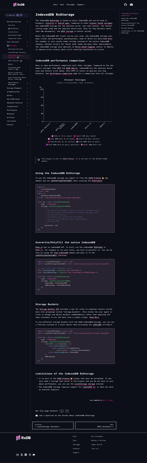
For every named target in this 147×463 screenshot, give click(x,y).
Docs (55, 4)
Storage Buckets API (49, 309)
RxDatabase (97, 181)
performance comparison (61, 73)
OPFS (59, 68)
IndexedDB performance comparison (129, 14)
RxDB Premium (68, 159)
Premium (76, 449)
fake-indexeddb (61, 253)
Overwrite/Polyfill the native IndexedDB (130, 24)
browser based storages (101, 23)
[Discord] (34, 455)
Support (80, 4)
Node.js (39, 247)
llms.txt (95, 449)
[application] (75, 116)
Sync (62, 4)
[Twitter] (22, 455)
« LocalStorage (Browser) (47, 426)
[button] (15, 21)
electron (50, 23)
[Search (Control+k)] (17, 15)
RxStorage (54, 20)
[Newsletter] (17, 455)
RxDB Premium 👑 (96, 178)
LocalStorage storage (85, 384)
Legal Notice (96, 445)
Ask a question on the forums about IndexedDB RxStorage (65, 415)
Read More (94, 317)
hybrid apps (63, 23)
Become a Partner (98, 440)
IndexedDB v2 (89, 387)
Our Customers (97, 436)
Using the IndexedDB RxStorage (129, 19)
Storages (71, 4)
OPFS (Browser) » (105, 426)
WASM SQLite (71, 68)
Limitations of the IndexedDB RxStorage (132, 32)
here (110, 39)
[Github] (30, 455)
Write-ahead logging (85, 47)
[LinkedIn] (26, 455)
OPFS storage (67, 31)
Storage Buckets (127, 28)
